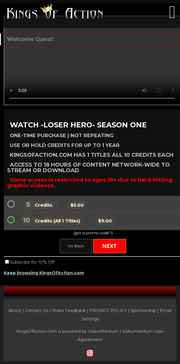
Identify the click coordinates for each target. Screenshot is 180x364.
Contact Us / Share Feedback (55, 310)
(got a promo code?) (92, 232)
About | (16, 310)
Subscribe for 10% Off (32, 262)
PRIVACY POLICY (108, 310)
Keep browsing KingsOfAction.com (44, 273)
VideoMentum (103, 331)
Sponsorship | (145, 310)
